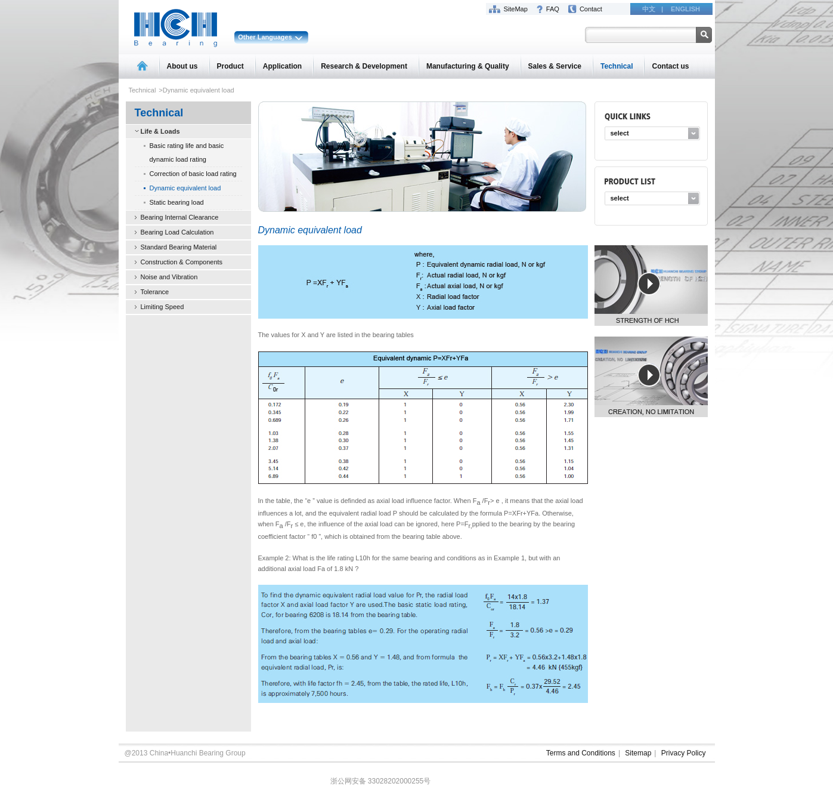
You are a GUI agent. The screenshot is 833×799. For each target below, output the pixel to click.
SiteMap (516, 9)
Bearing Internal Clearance (180, 217)
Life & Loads (160, 131)
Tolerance (155, 291)
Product (230, 66)
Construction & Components (182, 262)
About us (182, 66)
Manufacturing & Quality (467, 66)
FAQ (552, 9)
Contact (591, 9)
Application (282, 66)
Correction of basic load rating (193, 173)
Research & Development (364, 66)
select (620, 133)
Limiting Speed (162, 306)
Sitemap (638, 753)
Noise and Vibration (169, 276)
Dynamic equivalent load (185, 188)
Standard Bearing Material (179, 247)
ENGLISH (685, 9)
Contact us (670, 66)
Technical (616, 66)
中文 (648, 9)
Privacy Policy (683, 753)
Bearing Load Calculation (177, 232)
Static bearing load (177, 202)
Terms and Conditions (580, 753)
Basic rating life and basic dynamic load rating (187, 152)
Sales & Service (554, 66)
